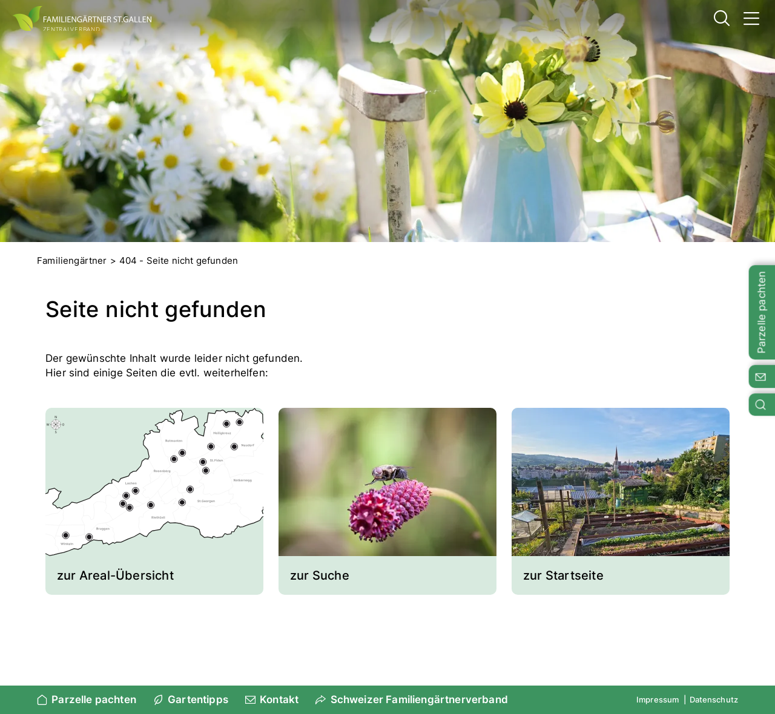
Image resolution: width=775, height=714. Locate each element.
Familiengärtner (72, 260)
